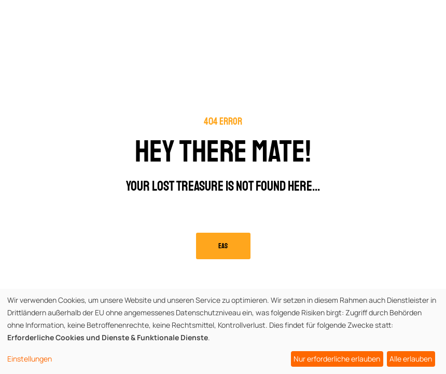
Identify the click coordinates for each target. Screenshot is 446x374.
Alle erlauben (410, 359)
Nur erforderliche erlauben (337, 359)
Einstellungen (29, 359)
